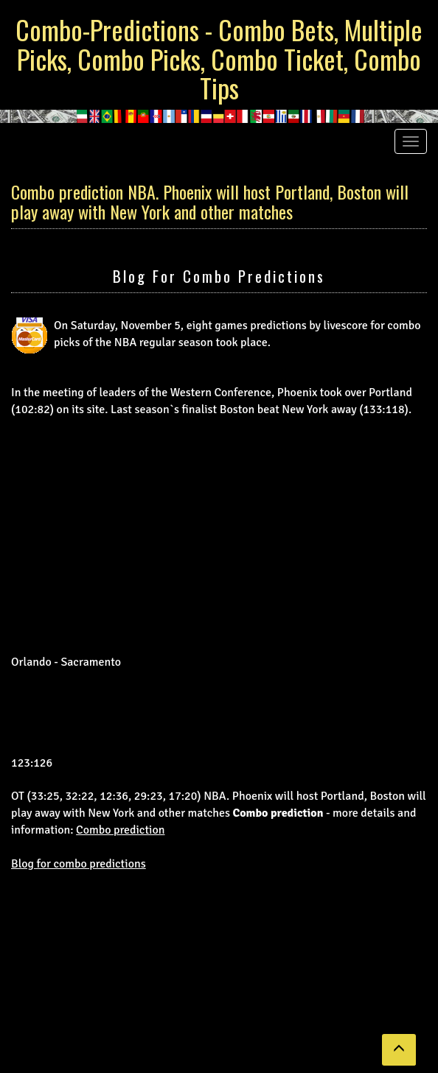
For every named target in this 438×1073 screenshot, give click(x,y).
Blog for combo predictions (219, 275)
